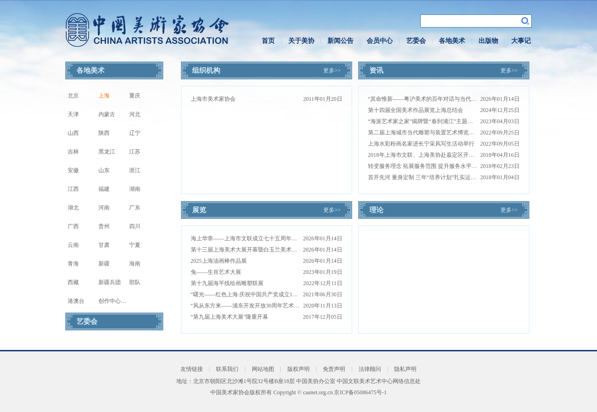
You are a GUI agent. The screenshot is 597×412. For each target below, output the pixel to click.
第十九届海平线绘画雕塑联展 (227, 283)
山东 (104, 170)
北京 (73, 95)
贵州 (104, 226)
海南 (134, 263)
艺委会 (416, 40)
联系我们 (227, 369)
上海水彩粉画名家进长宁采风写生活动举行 (421, 143)
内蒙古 (106, 114)
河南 (104, 207)
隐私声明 (405, 369)
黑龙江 (106, 151)
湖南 (134, 189)
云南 (73, 245)
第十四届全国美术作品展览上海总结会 (415, 110)
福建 (104, 189)
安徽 (73, 170)
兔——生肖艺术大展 (216, 272)
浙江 (134, 170)
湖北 (73, 207)
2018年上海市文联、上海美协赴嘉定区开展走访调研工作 (438, 155)
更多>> (332, 70)
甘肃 (104, 245)
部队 (134, 282)
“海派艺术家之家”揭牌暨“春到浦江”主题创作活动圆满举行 (440, 121)
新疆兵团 (109, 282)
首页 (268, 40)
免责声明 (334, 369)
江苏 (134, 151)
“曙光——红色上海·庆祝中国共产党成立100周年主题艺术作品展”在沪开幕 (282, 294)
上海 (104, 95)
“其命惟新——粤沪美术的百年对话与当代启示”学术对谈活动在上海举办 (457, 99)
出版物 (488, 40)
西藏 (73, 282)
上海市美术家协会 (213, 99)
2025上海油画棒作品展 (219, 261)
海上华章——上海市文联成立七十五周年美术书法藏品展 (261, 238)
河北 (134, 114)
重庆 (134, 95)
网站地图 (263, 369)
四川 (134, 226)
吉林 (73, 151)
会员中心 (380, 40)
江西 (73, 189)
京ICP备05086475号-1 (360, 392)
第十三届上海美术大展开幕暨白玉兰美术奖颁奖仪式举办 (261, 249)
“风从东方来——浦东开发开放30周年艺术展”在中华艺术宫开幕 (269, 305)
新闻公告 (340, 40)
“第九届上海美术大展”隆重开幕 (230, 317)
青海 (73, 263)
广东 (134, 207)
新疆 (104, 263)
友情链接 (191, 369)
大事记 (521, 40)
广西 (73, 226)
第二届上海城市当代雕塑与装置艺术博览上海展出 (429, 132)
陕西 (104, 133)
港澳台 (76, 301)
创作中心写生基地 (120, 301)
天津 (73, 114)
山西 (73, 133)
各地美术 (452, 40)
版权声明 (298, 369)
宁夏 (134, 245)
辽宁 (134, 133)
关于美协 (301, 40)
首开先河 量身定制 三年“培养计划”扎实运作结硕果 (430, 177)
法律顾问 (370, 369)
